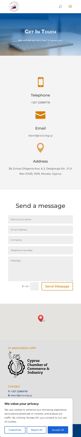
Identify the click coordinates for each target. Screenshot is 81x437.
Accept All (58, 429)
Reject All (36, 429)
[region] (36, 417)
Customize (15, 429)
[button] (42, 318)
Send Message (57, 286)
